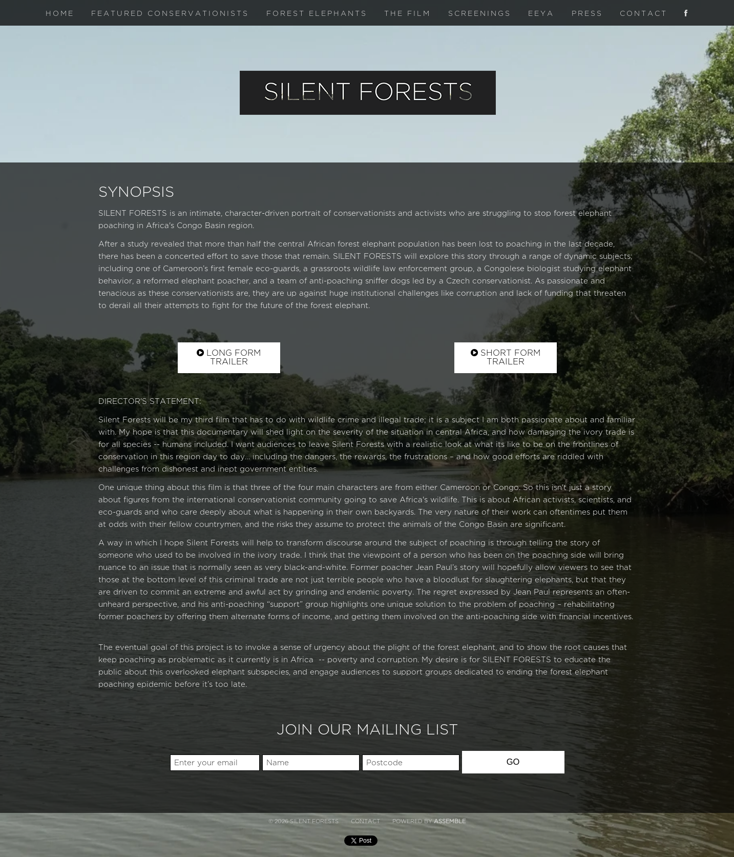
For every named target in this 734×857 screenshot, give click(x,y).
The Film (407, 13)
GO (513, 761)
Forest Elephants (316, 13)
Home (60, 13)
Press (587, 13)
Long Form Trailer (229, 357)
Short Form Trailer (505, 357)
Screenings (479, 13)
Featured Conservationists (170, 13)
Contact (643, 13)
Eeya (541, 13)
